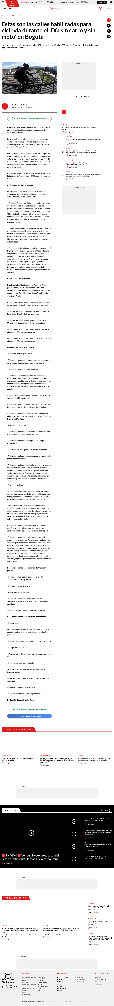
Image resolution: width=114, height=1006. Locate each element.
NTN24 (59, 977)
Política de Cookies (71, 1002)
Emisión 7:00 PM (105, 8)
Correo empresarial (28, 988)
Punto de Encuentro (84, 2)
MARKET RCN (98, 984)
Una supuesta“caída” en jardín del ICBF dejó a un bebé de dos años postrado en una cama (98, 832)
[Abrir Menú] (3, 2)
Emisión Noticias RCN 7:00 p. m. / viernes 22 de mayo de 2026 (96, 857)
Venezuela (46, 925)
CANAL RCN (102, 2)
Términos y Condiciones (85, 1002)
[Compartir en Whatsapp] (109, 36)
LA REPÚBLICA (79, 977)
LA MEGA (59, 991)
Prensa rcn (25, 990)
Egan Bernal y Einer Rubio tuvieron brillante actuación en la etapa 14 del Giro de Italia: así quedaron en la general (83, 151)
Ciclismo (69, 148)
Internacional (32, 2)
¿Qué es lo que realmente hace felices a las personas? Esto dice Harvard (98, 923)
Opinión (77, 2)
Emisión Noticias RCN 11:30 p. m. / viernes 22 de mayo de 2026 (97, 819)
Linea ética (41, 988)
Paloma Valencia (45, 755)
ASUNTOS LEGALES (80, 979)
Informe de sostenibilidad (42, 981)
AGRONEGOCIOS (79, 982)
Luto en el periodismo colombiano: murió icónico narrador (79, 128)
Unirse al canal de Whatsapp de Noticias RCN (29, 118)
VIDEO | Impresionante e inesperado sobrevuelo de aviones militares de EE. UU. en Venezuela (61, 929)
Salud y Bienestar (50, 2)
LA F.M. (59, 984)
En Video (11, 810)
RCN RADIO (60, 982)
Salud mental (92, 918)
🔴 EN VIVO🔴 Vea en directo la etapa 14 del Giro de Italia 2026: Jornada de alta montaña (82, 163)
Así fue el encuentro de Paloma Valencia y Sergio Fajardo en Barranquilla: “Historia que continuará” (57, 760)
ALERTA (59, 986)
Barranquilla (66, 124)
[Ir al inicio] (12, 3)
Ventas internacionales (43, 985)
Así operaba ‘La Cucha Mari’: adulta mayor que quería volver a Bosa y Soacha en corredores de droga (83, 175)
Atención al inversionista (26, 993)
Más (106, 810)
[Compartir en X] (109, 31)
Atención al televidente (25, 981)
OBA (39, 990)
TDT (67, 977)
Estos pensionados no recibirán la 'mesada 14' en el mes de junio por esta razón (83, 140)
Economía (62, 2)
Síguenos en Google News (29, 716)
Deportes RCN (41, 2)
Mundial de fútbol (8, 925)
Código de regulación (29, 984)
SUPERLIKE (98, 982)
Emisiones (7, 8)
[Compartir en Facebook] (109, 26)
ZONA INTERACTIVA (100, 979)
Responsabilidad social (29, 977)
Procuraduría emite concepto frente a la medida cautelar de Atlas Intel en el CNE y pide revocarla (98, 844)
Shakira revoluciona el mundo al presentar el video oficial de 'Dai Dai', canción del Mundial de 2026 (20, 930)
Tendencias (69, 2)
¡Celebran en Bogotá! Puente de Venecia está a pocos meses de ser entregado (94, 759)
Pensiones (69, 136)
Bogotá (68, 172)
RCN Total (60, 979)
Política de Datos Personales (55, 1002)
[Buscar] (111, 2)
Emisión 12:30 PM (56, 8)
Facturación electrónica (42, 978)
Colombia (24, 2)
